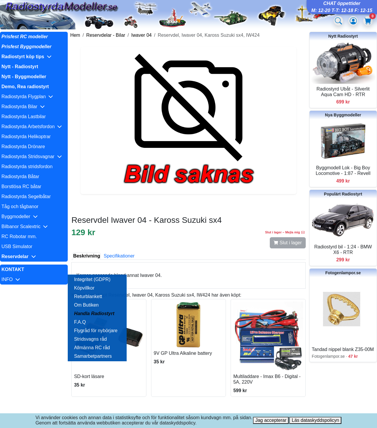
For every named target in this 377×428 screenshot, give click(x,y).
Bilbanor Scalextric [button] (24, 226)
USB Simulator (16, 246)
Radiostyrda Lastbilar (23, 116)
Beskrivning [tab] (86, 255)
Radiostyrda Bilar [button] (23, 106)
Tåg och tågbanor (19, 206)
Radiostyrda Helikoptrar (26, 136)
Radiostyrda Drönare (23, 146)
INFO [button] (10, 279)
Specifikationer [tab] (119, 255)
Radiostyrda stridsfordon (26, 166)
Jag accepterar (271, 420)
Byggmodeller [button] (19, 216)
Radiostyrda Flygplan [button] (27, 96)
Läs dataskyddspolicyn (315, 420)
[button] (33, 56)
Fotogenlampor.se (343, 272)
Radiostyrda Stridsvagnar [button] (31, 156)
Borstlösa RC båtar (21, 186)
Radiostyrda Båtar (20, 176)
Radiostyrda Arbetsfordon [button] (31, 126)
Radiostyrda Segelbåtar (26, 196)
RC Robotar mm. (19, 236)
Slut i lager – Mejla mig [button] (285, 232)
